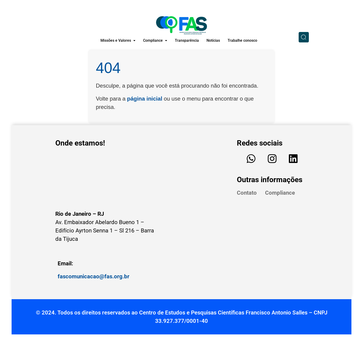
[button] (118, 40)
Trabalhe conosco (242, 40)
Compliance (155, 40)
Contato (247, 193)
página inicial (144, 98)
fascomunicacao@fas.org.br (93, 276)
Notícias (213, 40)
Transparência (187, 40)
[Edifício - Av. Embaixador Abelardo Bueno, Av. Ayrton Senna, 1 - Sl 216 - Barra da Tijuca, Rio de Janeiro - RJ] (107, 178)
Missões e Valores (117, 40)
